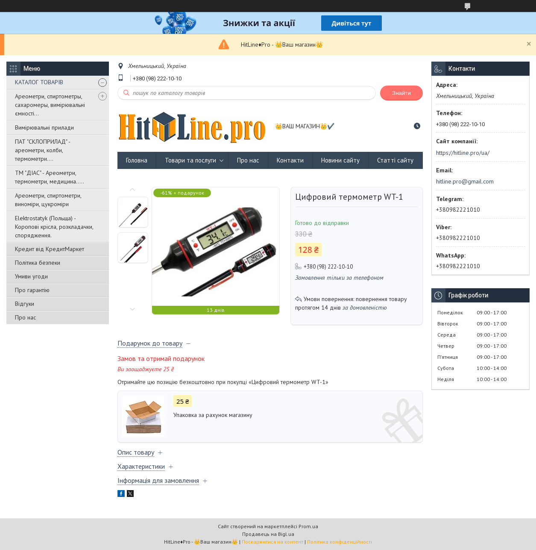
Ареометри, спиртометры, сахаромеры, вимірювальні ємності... (50, 104)
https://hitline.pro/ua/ (462, 153)
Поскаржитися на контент (272, 541)
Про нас (25, 317)
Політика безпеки (37, 262)
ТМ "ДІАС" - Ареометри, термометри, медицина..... (49, 177)
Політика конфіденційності (339, 541)
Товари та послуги (190, 160)
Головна (136, 160)
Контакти (290, 160)
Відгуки (24, 304)
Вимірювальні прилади (44, 127)
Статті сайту (395, 160)
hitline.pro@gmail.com (465, 181)
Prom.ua (308, 526)
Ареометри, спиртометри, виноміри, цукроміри (48, 200)
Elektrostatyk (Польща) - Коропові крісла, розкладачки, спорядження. (54, 226)
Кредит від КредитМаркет (49, 249)
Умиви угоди (31, 276)
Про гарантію (32, 290)
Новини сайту (340, 160)
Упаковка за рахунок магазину (212, 415)
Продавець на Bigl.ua (268, 534)
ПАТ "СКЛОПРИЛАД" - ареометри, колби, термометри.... (42, 150)
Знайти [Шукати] (401, 93)
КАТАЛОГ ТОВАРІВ (39, 82)
